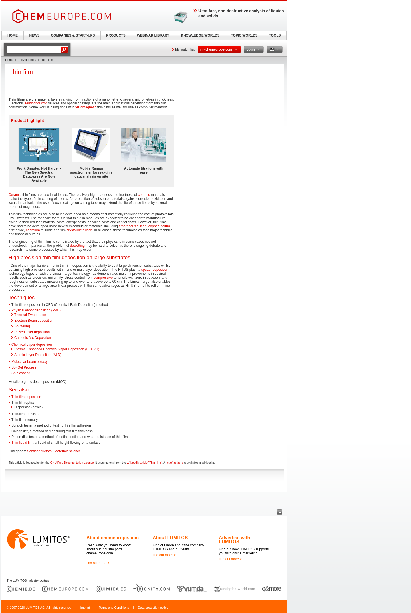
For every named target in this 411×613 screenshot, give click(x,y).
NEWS (34, 35)
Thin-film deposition (26, 397)
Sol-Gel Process (23, 367)
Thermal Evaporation (30, 315)
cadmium (33, 230)
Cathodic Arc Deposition (32, 338)
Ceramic (15, 195)
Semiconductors (39, 451)
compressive (103, 278)
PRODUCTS (115, 35)
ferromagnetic (85, 107)
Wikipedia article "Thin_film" (144, 462)
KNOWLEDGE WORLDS (200, 35)
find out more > (97, 563)
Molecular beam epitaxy (29, 362)
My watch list (185, 49)
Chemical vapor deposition (31, 345)
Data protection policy (153, 607)
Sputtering (22, 326)
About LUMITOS (170, 537)
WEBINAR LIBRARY (153, 35)
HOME (12, 35)
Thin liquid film (22, 443)
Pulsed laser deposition (32, 332)
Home (9, 59)
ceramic (144, 195)
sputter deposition (154, 270)
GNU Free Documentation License (72, 462)
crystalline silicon (79, 230)
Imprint (85, 607)
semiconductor (36, 103)
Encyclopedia (26, 59)
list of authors (174, 462)
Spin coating (20, 373)
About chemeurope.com (112, 537)
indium (165, 226)
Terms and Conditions (114, 607)
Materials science (68, 451)
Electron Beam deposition (33, 321)
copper (153, 226)
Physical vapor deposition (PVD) (36, 310)
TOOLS (275, 35)
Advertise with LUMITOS (234, 539)
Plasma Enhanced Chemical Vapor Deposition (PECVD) (56, 349)
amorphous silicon (132, 226)
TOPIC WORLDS (244, 35)
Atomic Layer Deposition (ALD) (37, 355)
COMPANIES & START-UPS (73, 35)
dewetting (77, 246)
